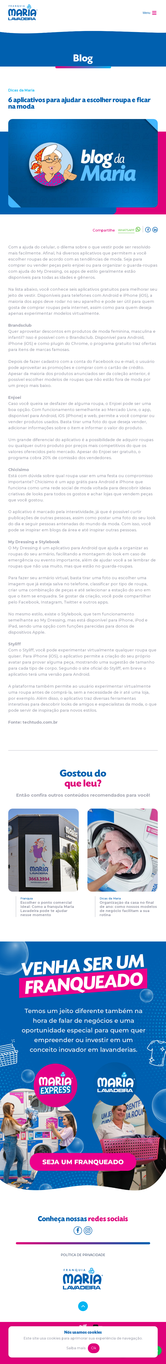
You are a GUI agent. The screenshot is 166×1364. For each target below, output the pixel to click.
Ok (93, 1348)
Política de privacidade (83, 1255)
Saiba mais (76, 1348)
